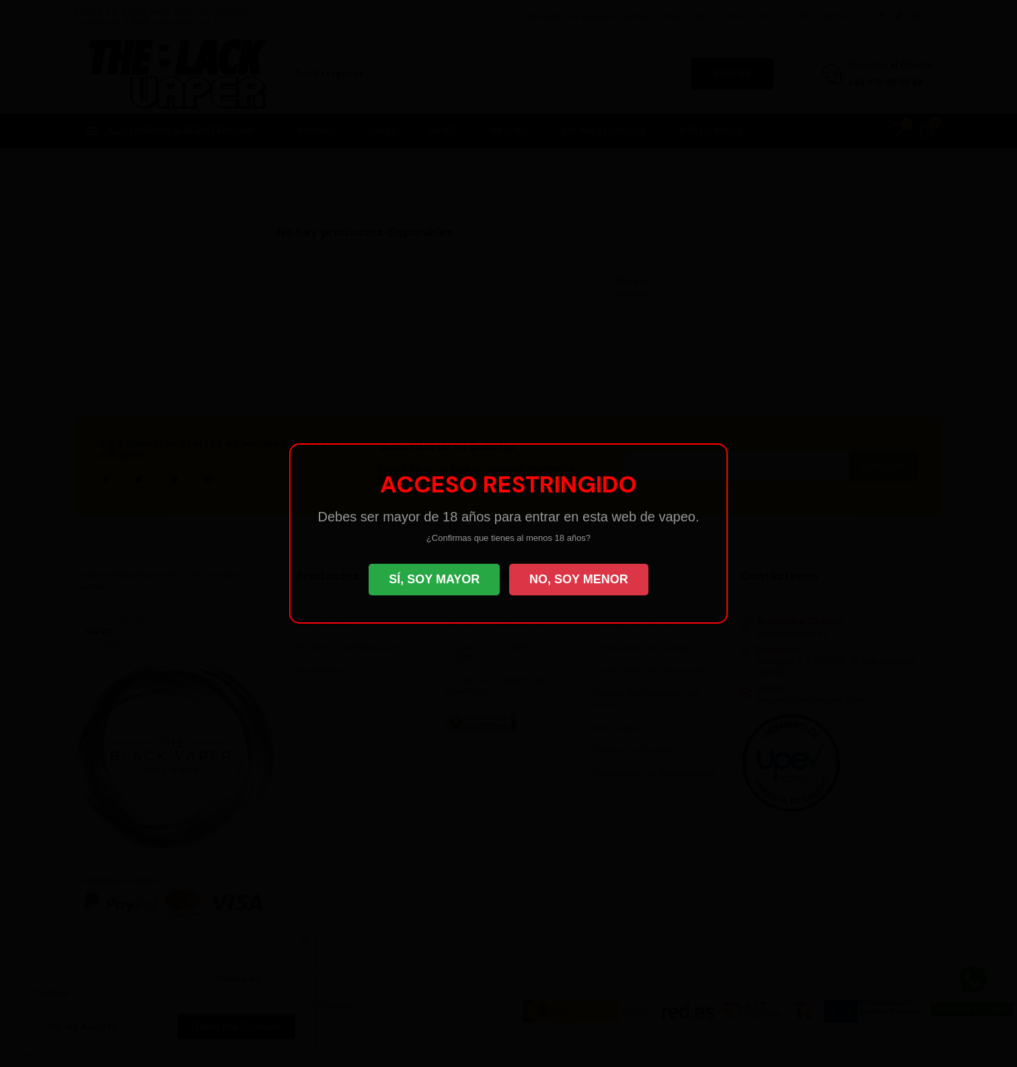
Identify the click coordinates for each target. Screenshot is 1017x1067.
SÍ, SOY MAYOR (434, 579)
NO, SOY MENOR (578, 579)
